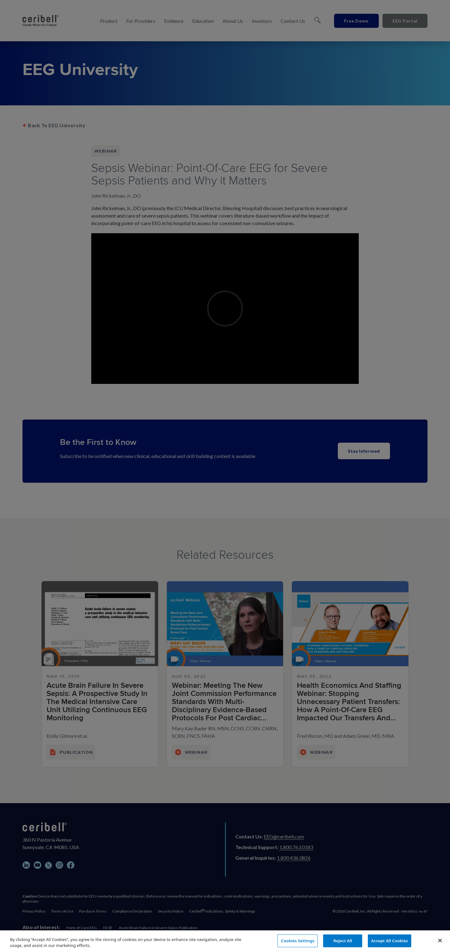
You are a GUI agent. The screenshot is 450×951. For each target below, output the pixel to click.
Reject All (342, 943)
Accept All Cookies (389, 943)
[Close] (440, 943)
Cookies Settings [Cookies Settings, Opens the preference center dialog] (297, 943)
